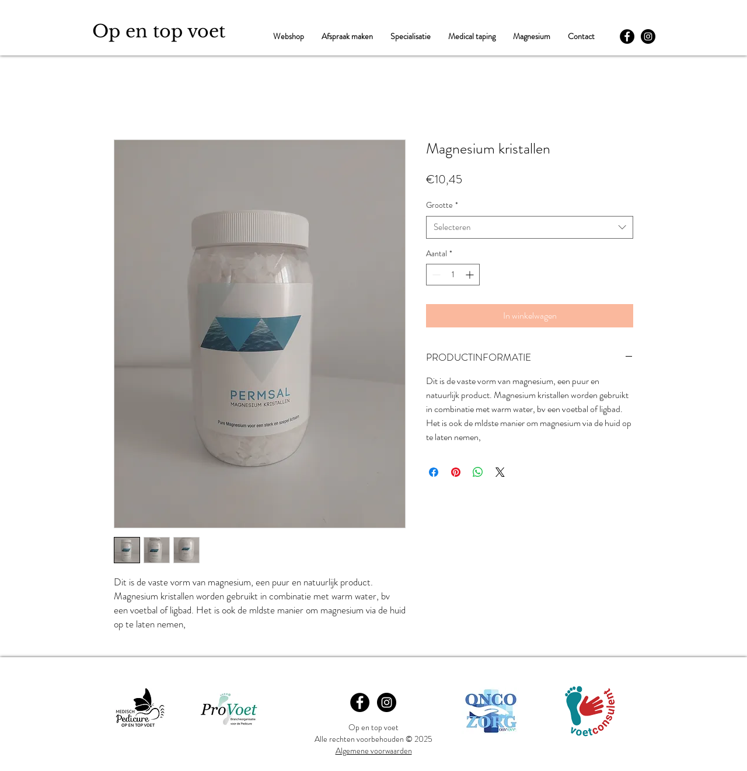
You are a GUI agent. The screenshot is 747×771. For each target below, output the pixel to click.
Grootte (442, 205)
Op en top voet (158, 31)
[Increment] (470, 274)
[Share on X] (500, 472)
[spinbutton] (452, 274)
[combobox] (529, 227)
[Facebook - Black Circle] (627, 36)
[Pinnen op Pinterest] (456, 472)
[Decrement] (435, 274)
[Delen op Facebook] (434, 472)
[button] (410, 36)
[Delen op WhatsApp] (478, 472)
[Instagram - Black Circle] (648, 36)
